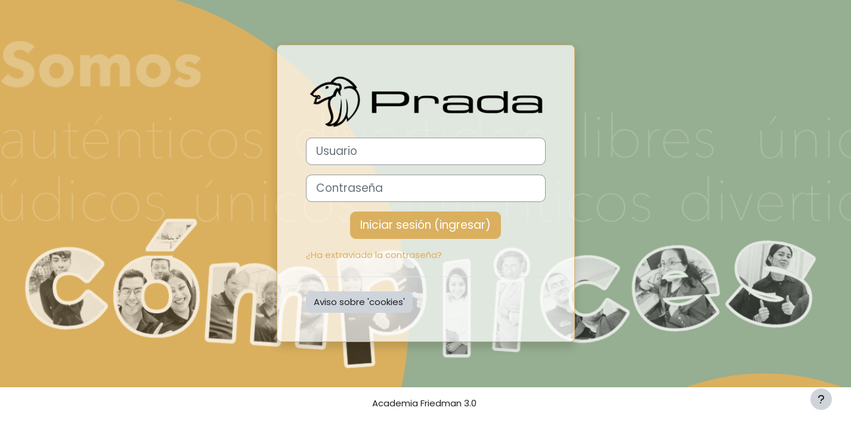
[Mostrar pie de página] (821, 399)
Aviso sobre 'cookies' (359, 302)
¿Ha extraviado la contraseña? (374, 254)
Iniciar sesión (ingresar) (425, 225)
